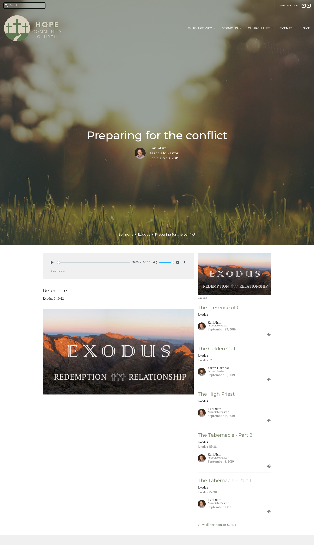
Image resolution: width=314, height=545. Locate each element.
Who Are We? (202, 28)
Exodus (144, 234)
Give (306, 28)
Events (288, 28)
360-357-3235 (289, 5)
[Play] (52, 262)
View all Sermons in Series (217, 525)
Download (57, 271)
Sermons (232, 28)
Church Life (261, 28)
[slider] (93, 262)
